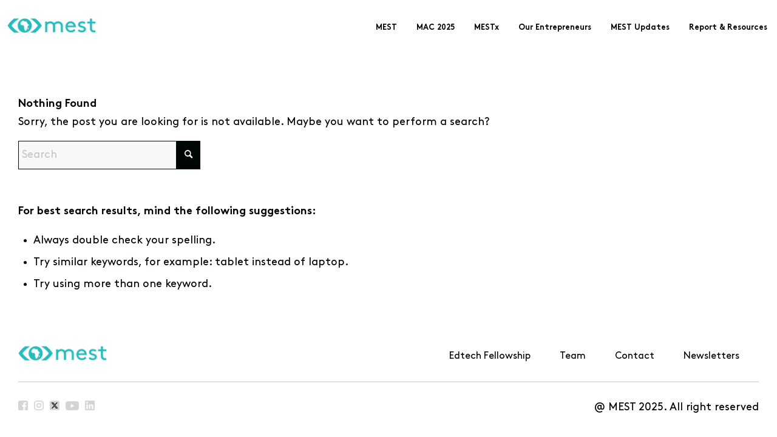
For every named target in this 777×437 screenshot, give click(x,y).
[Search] (109, 155)
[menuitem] (386, 28)
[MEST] (48, 28)
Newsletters (711, 356)
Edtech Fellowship (490, 356)
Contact (634, 356)
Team (573, 356)
